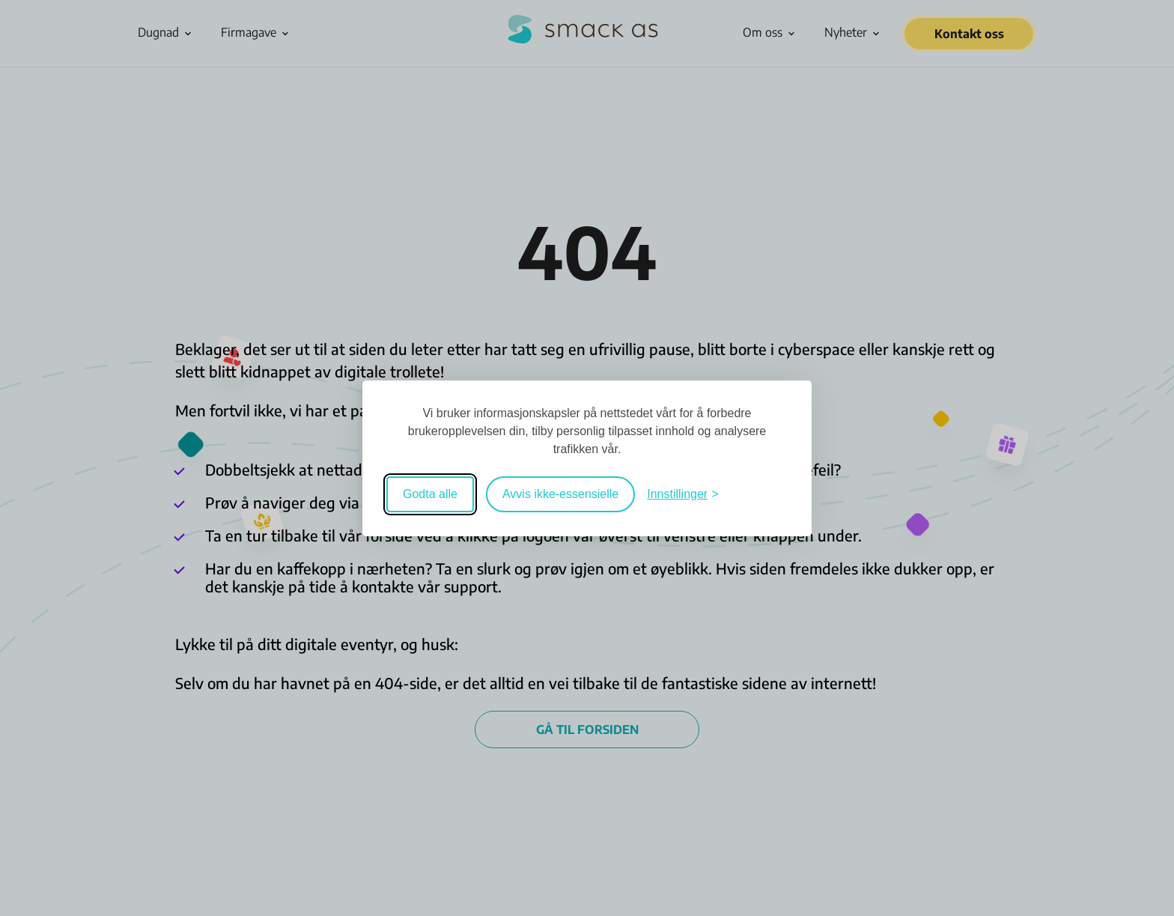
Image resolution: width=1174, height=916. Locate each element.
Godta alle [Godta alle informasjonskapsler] (430, 494)
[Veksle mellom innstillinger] (682, 494)
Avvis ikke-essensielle (560, 494)
